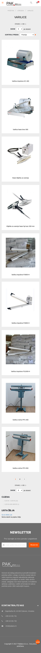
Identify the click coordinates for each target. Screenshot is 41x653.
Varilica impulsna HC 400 (20, 81)
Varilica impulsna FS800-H (20, 323)
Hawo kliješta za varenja (20, 178)
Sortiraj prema (12, 35)
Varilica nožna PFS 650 (20, 468)
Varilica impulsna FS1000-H (20, 371)
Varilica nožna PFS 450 (20, 420)
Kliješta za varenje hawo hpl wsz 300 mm (20, 226)
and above (12, 504)
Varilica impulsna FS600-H (20, 275)
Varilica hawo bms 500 (20, 129)
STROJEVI (20, 10)
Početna (11, 10)
